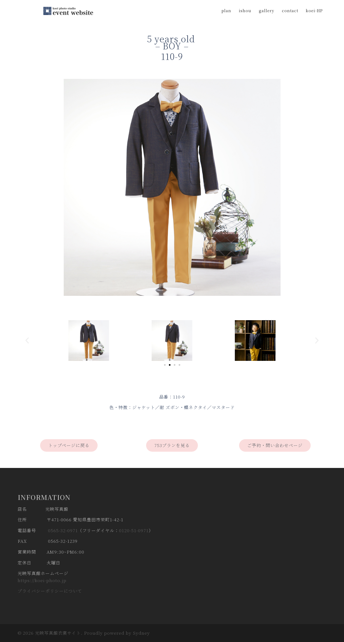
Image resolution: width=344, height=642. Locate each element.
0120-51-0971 (134, 530)
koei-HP (314, 10)
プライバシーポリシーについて (50, 591)
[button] (27, 340)
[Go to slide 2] (170, 365)
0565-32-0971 (63, 530)
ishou (245, 10)
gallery (266, 10)
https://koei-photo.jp (42, 580)
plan (226, 10)
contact (290, 10)
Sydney (141, 633)
